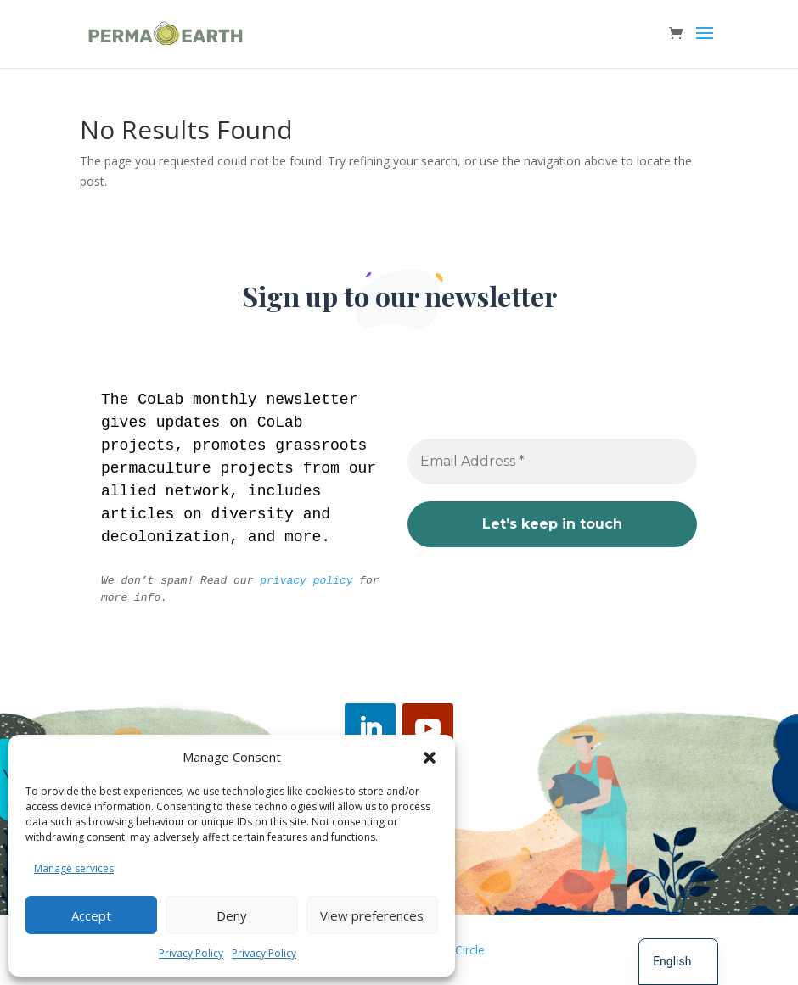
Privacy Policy (191, 953)
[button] (429, 757)
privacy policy (306, 580)
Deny (231, 915)
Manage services (74, 868)
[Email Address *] (552, 461)
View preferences (372, 915)
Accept (91, 915)
